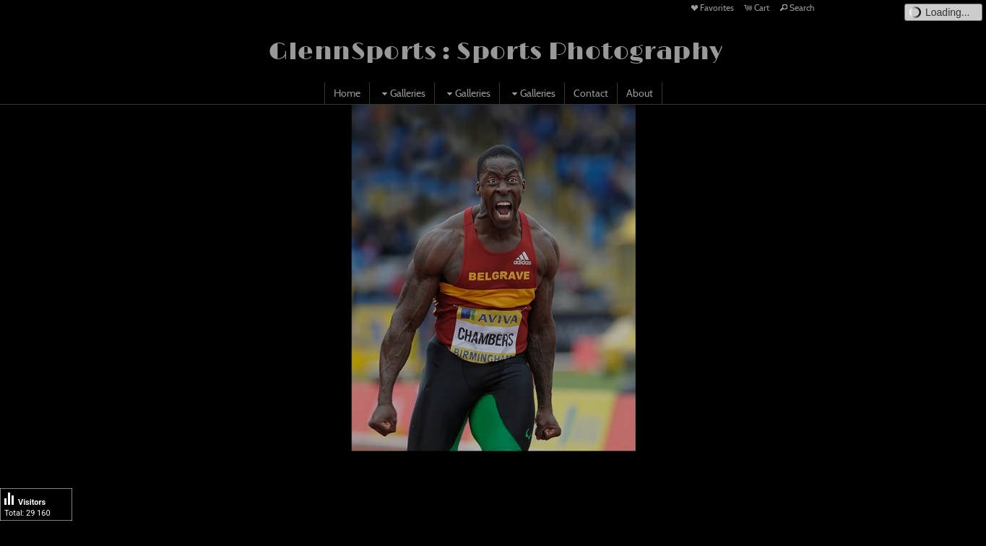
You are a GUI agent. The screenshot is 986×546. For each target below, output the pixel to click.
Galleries (402, 93)
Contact (591, 93)
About (639, 93)
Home (347, 93)
